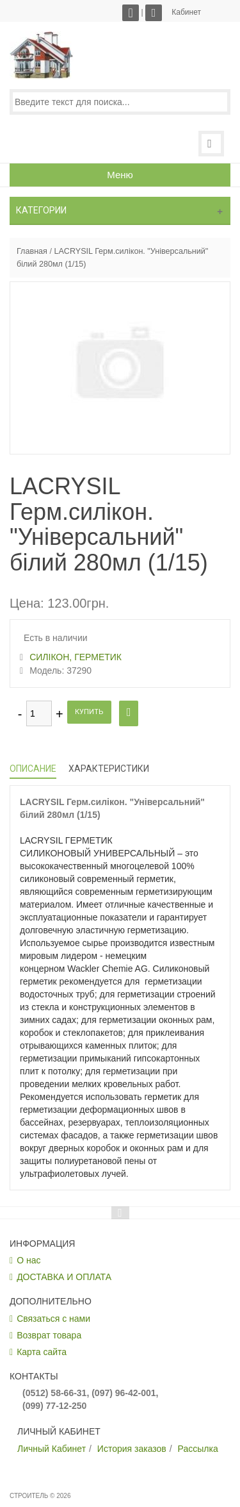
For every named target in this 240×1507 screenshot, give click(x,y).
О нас (28, 1260)
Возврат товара (49, 1335)
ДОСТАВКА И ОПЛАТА (64, 1277)
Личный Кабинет (51, 1449)
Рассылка (198, 1449)
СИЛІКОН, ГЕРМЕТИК (75, 657)
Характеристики (108, 768)
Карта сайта (42, 1352)
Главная (32, 251)
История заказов (131, 1449)
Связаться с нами (53, 1318)
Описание (33, 768)
